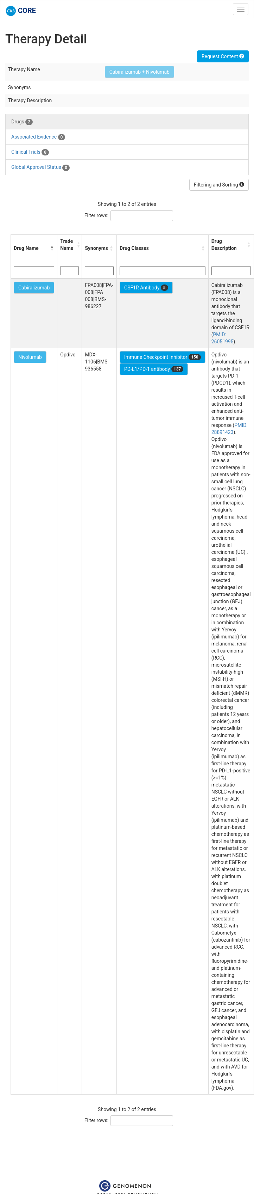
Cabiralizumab (34, 287)
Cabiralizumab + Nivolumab (139, 72)
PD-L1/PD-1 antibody (153, 369)
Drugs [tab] (22, 122)
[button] (52, 248)
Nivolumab (30, 357)
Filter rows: (96, 215)
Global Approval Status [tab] (40, 167)
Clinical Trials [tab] (30, 152)
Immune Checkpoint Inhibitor (162, 357)
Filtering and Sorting (219, 185)
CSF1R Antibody (146, 287)
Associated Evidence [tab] (38, 137)
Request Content (223, 56)
